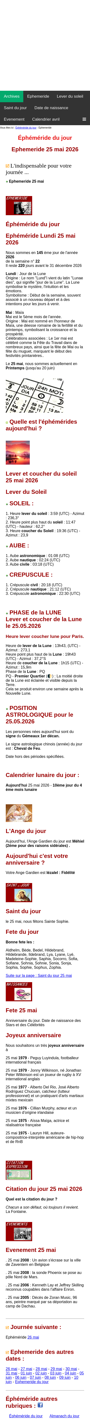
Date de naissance (51, 108)
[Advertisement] (45, 45)
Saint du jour (15, 108)
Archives (11, 96)
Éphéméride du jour (25, 127)
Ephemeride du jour (32, 1382)
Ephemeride (38, 96)
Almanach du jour (64, 1416)
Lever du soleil (70, 96)
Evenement (14, 119)
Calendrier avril (46, 119)
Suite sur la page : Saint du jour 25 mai (39, 976)
